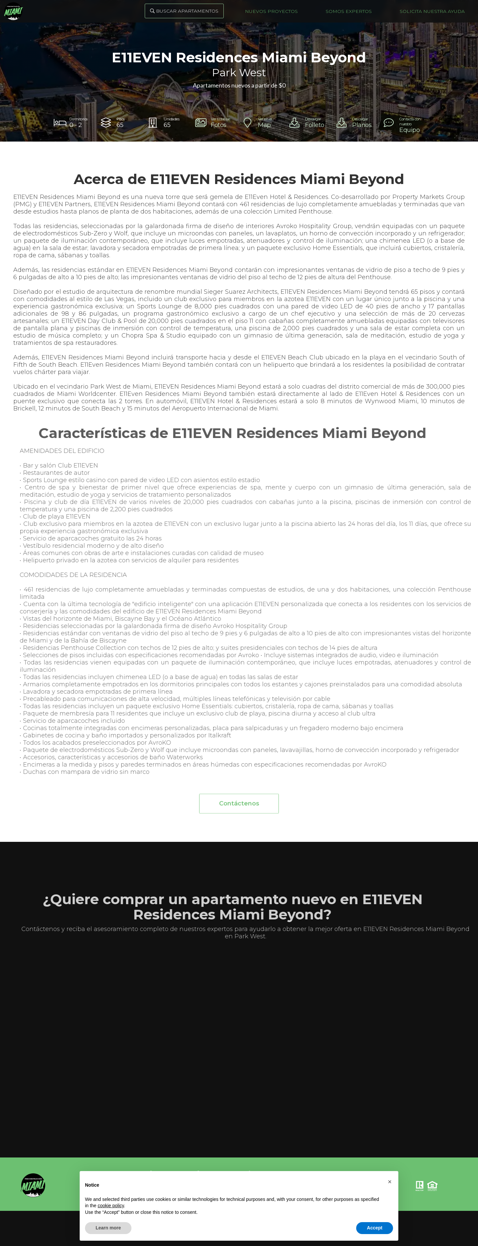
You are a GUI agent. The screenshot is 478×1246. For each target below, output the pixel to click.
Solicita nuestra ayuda (432, 11)
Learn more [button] (108, 1227)
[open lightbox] (215, 123)
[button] (389, 1181)
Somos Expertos (349, 11)
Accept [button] (374, 1227)
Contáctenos (239, 808)
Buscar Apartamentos (184, 11)
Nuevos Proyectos (271, 11)
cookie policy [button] (111, 1205)
